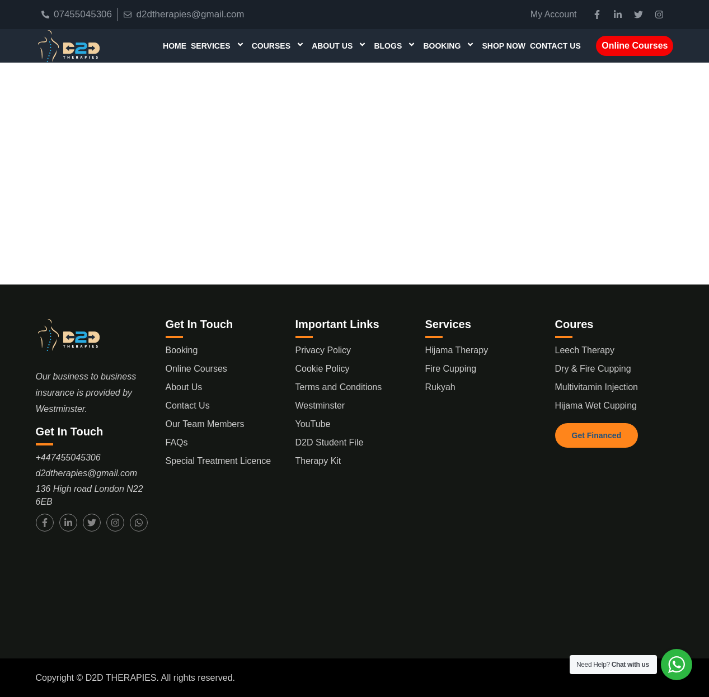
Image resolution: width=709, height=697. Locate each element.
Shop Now (503, 45)
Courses (279, 45)
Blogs (396, 45)
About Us (340, 45)
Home (174, 45)
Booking (450, 45)
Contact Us (555, 45)
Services (219, 45)
